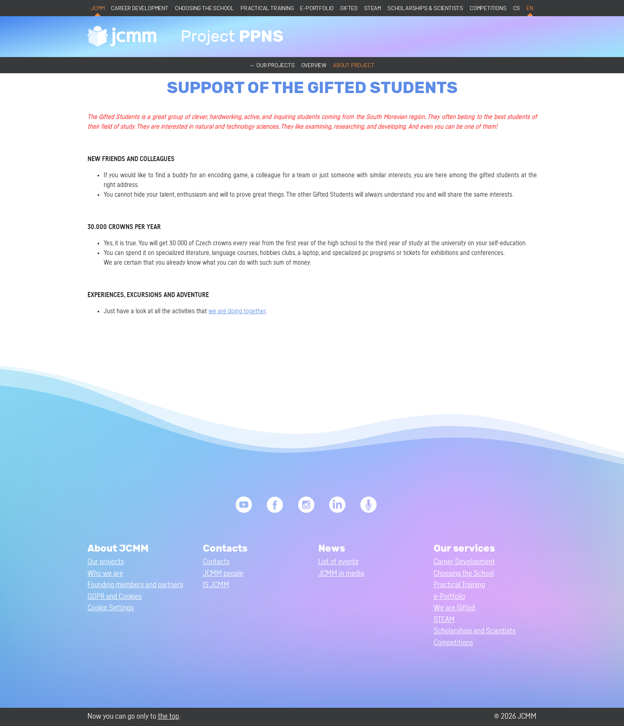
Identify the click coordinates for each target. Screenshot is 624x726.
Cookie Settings (110, 608)
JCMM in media (341, 573)
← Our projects (271, 65)
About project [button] (353, 65)
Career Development (139, 7)
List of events (338, 562)
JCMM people (223, 573)
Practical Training (267, 7)
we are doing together (237, 311)
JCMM (97, 7)
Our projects (105, 562)
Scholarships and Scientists (474, 631)
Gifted (349, 7)
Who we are (105, 573)
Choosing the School (204, 7)
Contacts (216, 562)
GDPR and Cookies (114, 597)
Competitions (488, 7)
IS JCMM (216, 585)
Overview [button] (313, 65)
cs (516, 7)
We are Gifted (454, 608)
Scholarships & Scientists (425, 7)
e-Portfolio (317, 7)
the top (168, 716)
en (529, 7)
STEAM (372, 7)
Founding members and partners (135, 585)
